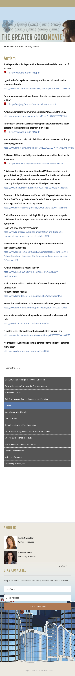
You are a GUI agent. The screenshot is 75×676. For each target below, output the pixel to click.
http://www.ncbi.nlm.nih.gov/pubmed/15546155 (26, 351)
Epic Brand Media (47, 670)
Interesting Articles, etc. (15, 463)
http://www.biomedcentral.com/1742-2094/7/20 (26, 323)
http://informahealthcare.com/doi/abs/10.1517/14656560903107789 (35, 116)
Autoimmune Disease (14, 392)
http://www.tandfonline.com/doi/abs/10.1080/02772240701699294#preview (39, 147)
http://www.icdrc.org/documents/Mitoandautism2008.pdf (36, 163)
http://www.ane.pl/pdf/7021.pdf (24, 72)
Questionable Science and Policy (18, 438)
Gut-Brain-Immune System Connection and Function (26, 399)
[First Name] (37, 589)
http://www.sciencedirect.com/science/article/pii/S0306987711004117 (37, 88)
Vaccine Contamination (14, 450)
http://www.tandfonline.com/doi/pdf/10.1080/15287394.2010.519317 (35, 307)
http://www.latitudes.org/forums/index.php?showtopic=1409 (33, 295)
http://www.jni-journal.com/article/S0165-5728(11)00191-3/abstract (36, 187)
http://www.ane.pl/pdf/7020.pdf (24, 131)
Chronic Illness (11, 418)
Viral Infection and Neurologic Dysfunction (22, 444)
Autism (8, 405)
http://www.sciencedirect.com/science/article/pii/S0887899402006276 (37, 335)
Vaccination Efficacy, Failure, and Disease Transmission (27, 431)
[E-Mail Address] (37, 598)
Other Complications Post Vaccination (20, 425)
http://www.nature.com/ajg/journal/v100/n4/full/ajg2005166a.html (35, 207)
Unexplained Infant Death (16, 412)
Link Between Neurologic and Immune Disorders (25, 379)
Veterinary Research (13, 457)
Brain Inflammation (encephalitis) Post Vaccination (26, 386)
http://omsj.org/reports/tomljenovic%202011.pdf (32, 104)
